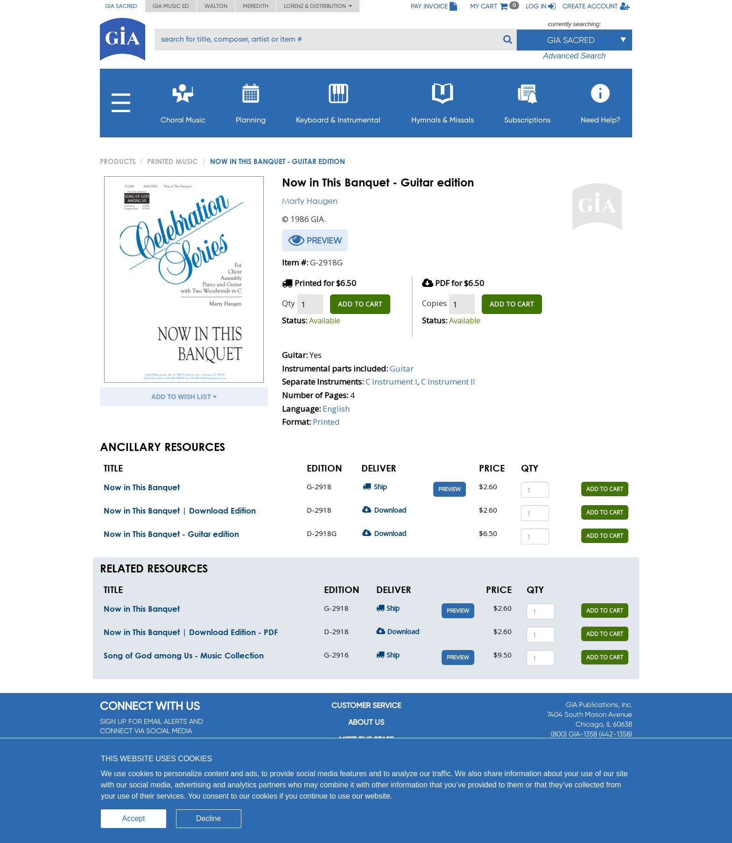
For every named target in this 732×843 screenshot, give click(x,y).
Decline (208, 818)
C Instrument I (391, 381)
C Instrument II (448, 381)
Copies (434, 303)
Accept (133, 818)
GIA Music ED (171, 6)
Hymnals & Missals (442, 100)
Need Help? (600, 100)
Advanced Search (574, 55)
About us (366, 722)
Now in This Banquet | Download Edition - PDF (191, 632)
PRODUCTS (118, 161)
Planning (251, 100)
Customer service (366, 705)
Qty (288, 303)
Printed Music (172, 161)
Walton (215, 6)
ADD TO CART (360, 304)
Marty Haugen (310, 201)
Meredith (255, 6)
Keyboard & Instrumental (338, 100)
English (336, 408)
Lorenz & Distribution (318, 6)
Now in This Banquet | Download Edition (180, 510)
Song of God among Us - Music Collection (184, 655)
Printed (326, 421)
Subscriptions (527, 100)
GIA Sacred (121, 6)
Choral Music (183, 100)
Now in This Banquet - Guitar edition (171, 533)
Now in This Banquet (142, 487)
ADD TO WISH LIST (184, 396)
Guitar (402, 368)
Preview (449, 489)
